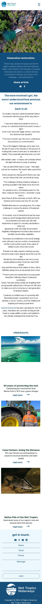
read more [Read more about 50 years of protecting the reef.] (17, 395)
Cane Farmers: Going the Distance (21, 450)
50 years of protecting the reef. (21, 385)
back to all (21, 108)
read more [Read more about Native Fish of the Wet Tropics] (17, 527)
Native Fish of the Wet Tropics (21, 517)
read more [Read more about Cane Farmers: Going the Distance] (17, 462)
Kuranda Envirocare (8, 308)
